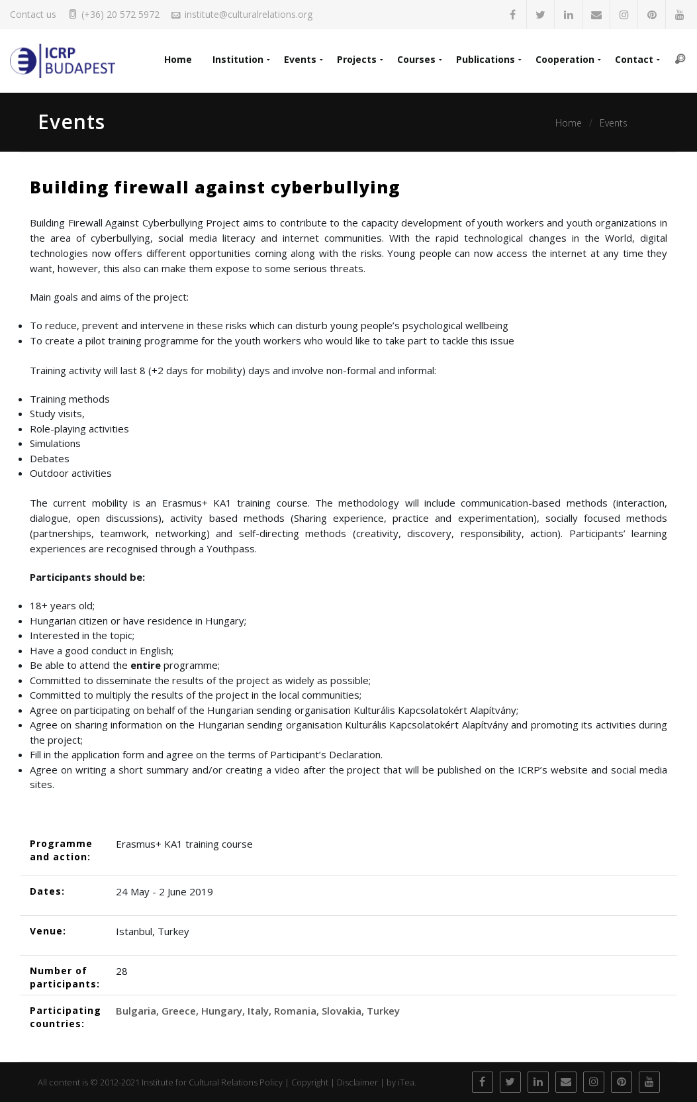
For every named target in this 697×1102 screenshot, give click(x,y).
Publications (483, 60)
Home (173, 60)
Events (296, 60)
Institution (233, 60)
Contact (633, 60)
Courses (414, 60)
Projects (353, 60)
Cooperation (563, 60)
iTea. (407, 1082)
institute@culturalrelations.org (248, 14)
